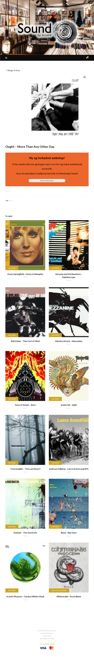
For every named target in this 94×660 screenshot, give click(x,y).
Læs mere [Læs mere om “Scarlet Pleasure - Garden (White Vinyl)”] (12, 590)
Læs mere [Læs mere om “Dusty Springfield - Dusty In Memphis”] (12, 268)
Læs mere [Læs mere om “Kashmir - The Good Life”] (12, 526)
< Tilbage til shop (12, 70)
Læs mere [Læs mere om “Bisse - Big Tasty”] (55, 526)
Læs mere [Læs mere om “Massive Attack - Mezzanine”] (55, 335)
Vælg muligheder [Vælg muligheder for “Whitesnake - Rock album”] (59, 590)
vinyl (7, 191)
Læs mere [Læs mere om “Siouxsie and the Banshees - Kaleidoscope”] (55, 268)
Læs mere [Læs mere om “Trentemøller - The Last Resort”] (12, 463)
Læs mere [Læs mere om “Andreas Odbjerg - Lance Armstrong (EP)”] (55, 463)
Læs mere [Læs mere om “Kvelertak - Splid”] (55, 399)
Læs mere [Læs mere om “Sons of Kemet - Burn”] (12, 399)
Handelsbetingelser (47, 644)
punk (11, 200)
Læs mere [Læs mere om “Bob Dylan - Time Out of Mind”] (12, 335)
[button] (84, 77)
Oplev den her (47, 181)
